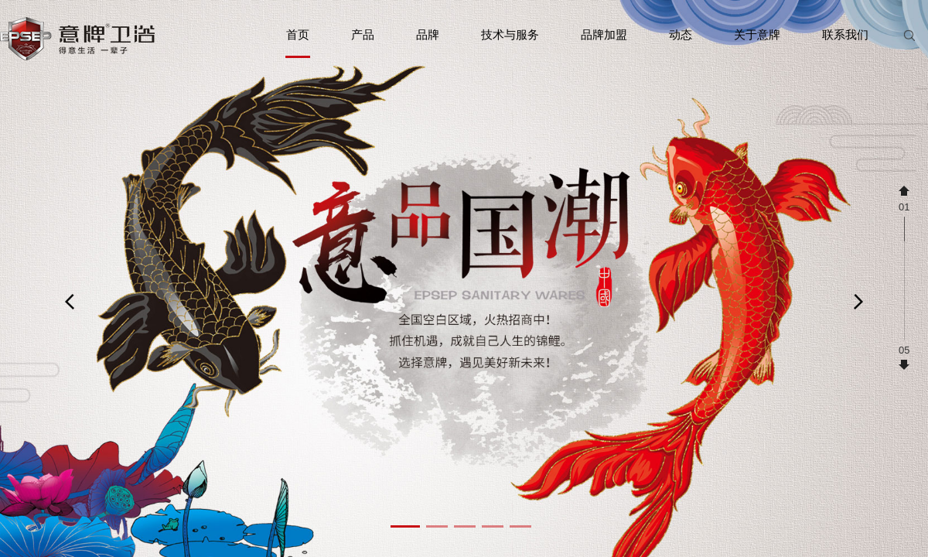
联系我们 (845, 34)
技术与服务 (510, 34)
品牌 (427, 34)
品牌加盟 (604, 34)
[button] (405, 526)
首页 (297, 43)
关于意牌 (757, 34)
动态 (680, 34)
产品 (362, 34)
